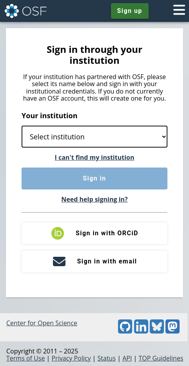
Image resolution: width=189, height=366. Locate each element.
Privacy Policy (71, 358)
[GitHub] (125, 331)
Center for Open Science (41, 323)
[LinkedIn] (141, 331)
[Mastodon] (172, 331)
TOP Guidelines (160, 358)
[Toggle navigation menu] (179, 11)
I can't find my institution (94, 157)
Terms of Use (25, 358)
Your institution (50, 115)
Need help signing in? (94, 199)
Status (107, 358)
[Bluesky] (157, 331)
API (127, 358)
